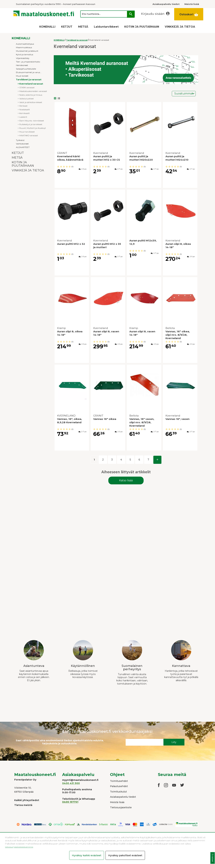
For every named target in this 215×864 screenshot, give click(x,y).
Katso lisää (126, 480)
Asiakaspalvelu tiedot (123, 796)
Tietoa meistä (23, 805)
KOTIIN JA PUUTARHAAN (141, 26)
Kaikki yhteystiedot (26, 800)
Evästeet (212, 858)
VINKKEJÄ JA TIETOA (180, 26)
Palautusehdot (119, 786)
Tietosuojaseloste (121, 807)
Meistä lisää (117, 802)
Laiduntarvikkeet (106, 26)
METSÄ (83, 26)
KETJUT (66, 26)
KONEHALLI (47, 26)
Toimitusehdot (119, 781)
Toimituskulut (118, 791)
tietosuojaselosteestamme (19, 846)
